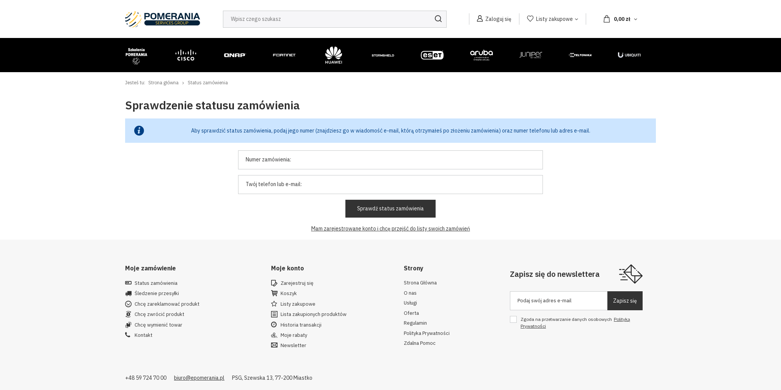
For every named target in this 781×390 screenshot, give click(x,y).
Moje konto (287, 268)
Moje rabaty (294, 335)
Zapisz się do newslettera (555, 274)
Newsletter (293, 346)
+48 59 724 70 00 (145, 377)
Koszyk (289, 294)
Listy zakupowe (554, 19)
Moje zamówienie (150, 268)
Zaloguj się (498, 19)
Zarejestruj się (297, 283)
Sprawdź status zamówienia (390, 208)
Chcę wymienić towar (158, 325)
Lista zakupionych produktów (314, 314)
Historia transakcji (301, 325)
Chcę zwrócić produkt (159, 314)
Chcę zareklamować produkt (167, 304)
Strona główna (163, 82)
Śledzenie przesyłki (157, 294)
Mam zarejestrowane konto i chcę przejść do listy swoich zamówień (390, 228)
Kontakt (143, 335)
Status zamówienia (156, 283)
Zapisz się (625, 300)
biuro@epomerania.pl (199, 377)
